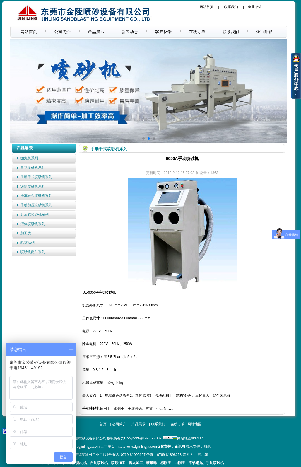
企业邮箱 (255, 7)
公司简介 (62, 31)
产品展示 (96, 31)
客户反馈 (163, 31)
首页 (103, 424)
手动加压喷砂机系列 (36, 205)
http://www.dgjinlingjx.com (137, 446)
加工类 (25, 233)
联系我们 (231, 7)
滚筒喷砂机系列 (32, 186)
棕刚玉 (165, 463)
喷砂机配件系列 (32, 252)
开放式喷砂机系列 (34, 214)
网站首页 (206, 7)
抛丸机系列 (29, 158)
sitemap (197, 438)
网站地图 (194, 424)
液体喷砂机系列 (32, 224)
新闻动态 (130, 31)
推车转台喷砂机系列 (36, 196)
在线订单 (197, 31)
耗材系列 (27, 243)
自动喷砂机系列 (32, 168)
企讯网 (180, 446)
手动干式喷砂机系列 (36, 177)
